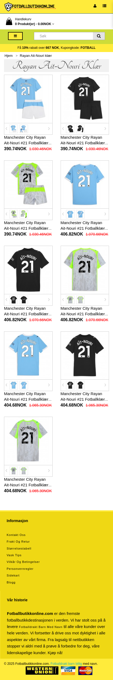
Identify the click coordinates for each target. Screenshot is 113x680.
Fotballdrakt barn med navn (41, 627)
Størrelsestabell (19, 548)
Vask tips (14, 555)
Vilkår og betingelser (23, 561)
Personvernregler (20, 568)
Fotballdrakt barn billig (66, 664)
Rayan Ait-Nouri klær (36, 56)
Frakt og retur (18, 541)
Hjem (9, 56)
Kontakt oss (16, 534)
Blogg (11, 582)
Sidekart (13, 575)
